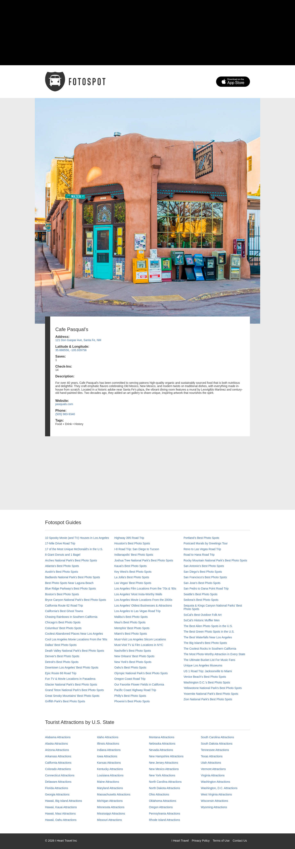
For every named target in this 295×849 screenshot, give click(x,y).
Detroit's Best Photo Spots (61, 662)
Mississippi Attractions (111, 813)
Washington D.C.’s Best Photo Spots (207, 682)
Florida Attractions (56, 788)
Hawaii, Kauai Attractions (61, 807)
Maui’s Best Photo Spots (129, 622)
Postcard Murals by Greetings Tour (206, 543)
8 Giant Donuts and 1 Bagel (62, 554)
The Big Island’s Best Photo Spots (205, 642)
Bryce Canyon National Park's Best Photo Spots (75, 599)
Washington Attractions (215, 781)
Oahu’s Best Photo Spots (130, 667)
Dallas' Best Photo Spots (61, 645)
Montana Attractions (161, 737)
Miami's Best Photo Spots (130, 633)
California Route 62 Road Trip (64, 605)
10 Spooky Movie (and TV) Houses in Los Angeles (77, 537)
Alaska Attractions (56, 743)
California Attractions (58, 762)
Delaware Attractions (58, 781)
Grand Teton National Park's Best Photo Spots (74, 690)
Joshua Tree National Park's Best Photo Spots (143, 560)
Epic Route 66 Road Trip (60, 673)
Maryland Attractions (110, 788)
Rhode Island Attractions (164, 820)
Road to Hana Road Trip (199, 554)
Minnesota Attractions (111, 807)
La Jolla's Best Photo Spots (131, 577)
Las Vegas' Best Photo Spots (132, 583)
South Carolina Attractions (217, 737)
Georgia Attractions (57, 794)
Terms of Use (221, 840)
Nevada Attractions (161, 750)
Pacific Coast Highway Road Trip (135, 690)
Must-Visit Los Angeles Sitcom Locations (140, 639)
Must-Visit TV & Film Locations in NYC (138, 645)
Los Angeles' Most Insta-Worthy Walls (138, 594)
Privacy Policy (201, 840)
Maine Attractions (108, 781)
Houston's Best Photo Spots (132, 543)
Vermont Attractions (213, 769)
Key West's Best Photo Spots (132, 571)
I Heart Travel (180, 840)
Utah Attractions (211, 762)
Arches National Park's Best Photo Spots (71, 560)
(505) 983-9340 (65, 414)
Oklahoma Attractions (162, 800)
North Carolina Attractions (165, 781)
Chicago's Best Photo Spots (63, 622)
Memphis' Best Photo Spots (132, 628)
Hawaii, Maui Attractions (60, 813)
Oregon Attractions (161, 807)
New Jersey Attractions (163, 762)
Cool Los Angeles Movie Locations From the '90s (76, 639)
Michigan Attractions (110, 800)
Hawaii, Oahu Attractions (60, 820)
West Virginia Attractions (216, 794)
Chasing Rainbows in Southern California (71, 616)
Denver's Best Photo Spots (62, 656)
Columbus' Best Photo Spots (63, 628)
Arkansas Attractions (58, 756)
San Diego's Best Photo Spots (203, 571)
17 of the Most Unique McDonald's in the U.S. (74, 549)
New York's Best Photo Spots (132, 662)
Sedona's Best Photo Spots (201, 599)
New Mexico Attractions (164, 769)
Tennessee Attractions (215, 750)
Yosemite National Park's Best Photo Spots (211, 693)
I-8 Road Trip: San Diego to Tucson (136, 549)
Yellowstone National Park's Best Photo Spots (213, 688)
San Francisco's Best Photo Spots (205, 577)
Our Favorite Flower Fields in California (139, 684)
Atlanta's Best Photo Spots (62, 566)
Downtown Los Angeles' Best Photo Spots (71, 667)
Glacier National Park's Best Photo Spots (71, 684)
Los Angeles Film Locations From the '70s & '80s (145, 588)
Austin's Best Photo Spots (61, 571)
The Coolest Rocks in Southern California (210, 648)
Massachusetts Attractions (113, 794)
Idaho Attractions (107, 737)
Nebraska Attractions (162, 743)
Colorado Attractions (58, 769)
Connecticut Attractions (59, 775)
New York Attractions (162, 775)
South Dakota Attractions (217, 743)
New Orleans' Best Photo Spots (134, 656)
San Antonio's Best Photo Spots (204, 566)
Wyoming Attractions (214, 807)
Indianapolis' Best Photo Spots (133, 554)
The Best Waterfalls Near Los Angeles (208, 637)
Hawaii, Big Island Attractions (63, 800)
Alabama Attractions (58, 737)
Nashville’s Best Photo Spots (132, 650)
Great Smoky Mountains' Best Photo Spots (72, 695)
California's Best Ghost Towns (64, 611)
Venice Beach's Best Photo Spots (205, 676)
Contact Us (240, 840)
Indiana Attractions (109, 750)
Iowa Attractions (107, 756)
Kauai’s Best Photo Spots (130, 566)
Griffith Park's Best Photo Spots (65, 701)
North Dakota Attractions (164, 788)
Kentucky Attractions (110, 769)
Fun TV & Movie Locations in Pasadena (70, 678)
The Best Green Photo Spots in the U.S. (209, 631)
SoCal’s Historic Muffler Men (202, 620)
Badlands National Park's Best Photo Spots (72, 577)
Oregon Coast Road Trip (129, 678)
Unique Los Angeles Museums (203, 665)
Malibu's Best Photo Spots (131, 616)
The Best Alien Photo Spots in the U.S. (208, 626)
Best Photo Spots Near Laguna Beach (69, 583)
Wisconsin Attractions (214, 800)
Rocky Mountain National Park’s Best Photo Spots (215, 560)
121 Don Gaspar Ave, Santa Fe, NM (78, 340)
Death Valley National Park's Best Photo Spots (74, 650)
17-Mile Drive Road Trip (60, 543)
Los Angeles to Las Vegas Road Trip (137, 611)
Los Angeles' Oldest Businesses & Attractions (143, 605)
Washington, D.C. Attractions (219, 788)
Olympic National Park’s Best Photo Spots (141, 673)
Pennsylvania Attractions (164, 813)
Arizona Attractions (57, 750)
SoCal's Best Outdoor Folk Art (203, 614)
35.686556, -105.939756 (71, 350)
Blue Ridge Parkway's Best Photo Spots (70, 588)
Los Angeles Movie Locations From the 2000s (143, 599)
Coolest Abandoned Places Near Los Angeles (74, 633)
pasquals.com (64, 404)
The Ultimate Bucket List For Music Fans (209, 660)
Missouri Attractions (109, 820)
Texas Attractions (212, 756)
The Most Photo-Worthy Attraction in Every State (214, 654)
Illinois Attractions (108, 743)
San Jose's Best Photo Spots (202, 583)
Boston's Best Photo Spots (62, 594)
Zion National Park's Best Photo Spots (208, 699)
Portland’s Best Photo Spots (201, 537)
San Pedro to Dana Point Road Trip (206, 588)
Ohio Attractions (159, 794)
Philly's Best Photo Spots (130, 695)
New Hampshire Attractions (166, 756)
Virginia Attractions (213, 775)
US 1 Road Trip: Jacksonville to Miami (208, 671)
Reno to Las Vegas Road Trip (202, 549)
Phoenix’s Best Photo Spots (132, 701)
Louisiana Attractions (110, 775)
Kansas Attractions (109, 762)
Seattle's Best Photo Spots (200, 594)
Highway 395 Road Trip (129, 537)
